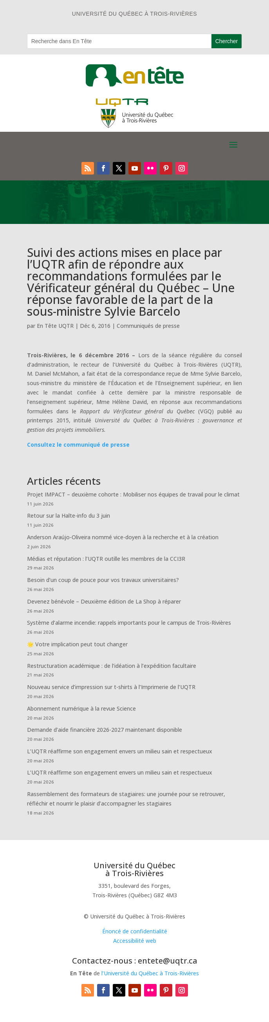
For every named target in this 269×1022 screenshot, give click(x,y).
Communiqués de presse (148, 325)
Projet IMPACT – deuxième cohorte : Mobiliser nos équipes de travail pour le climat (133, 494)
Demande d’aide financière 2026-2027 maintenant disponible (104, 729)
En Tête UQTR (55, 325)
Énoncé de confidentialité (134, 931)
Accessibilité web (134, 940)
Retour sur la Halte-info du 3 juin (68, 515)
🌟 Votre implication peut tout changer (77, 644)
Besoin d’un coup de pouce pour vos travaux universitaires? (103, 580)
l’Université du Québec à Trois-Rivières (150, 973)
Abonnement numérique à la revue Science (81, 708)
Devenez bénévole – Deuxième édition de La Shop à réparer (104, 601)
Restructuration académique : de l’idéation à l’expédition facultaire (111, 665)
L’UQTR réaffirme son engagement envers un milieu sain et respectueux (119, 751)
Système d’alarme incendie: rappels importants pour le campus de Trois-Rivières (129, 622)
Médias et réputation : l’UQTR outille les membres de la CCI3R (106, 558)
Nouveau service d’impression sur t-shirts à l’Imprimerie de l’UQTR (111, 687)
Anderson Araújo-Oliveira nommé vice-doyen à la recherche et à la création (122, 537)
